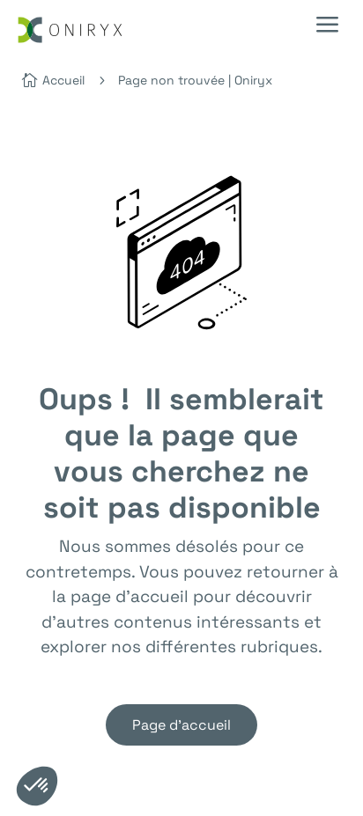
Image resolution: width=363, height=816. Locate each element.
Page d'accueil (181, 725)
